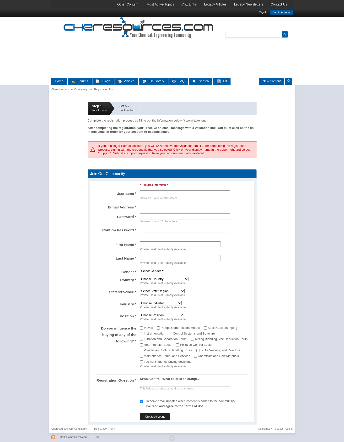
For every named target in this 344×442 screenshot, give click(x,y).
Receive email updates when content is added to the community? (191, 401)
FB (222, 81)
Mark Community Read (73, 437)
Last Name (126, 258)
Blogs (103, 81)
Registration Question (116, 380)
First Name (125, 245)
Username (126, 194)
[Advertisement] (138, 95)
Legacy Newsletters (248, 4)
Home (59, 81)
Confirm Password (119, 230)
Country (128, 280)
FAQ (178, 81)
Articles (126, 81)
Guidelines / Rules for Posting (275, 428)
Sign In (263, 12)
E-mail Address (122, 207)
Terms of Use (193, 406)
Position (128, 316)
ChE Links (189, 4)
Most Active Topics (160, 4)
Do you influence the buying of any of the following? (118, 334)
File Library (153, 81)
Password (126, 217)
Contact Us (279, 4)
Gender (128, 272)
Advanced (291, 34)
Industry (128, 304)
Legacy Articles (215, 4)
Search (201, 81)
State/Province (122, 292)
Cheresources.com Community (69, 428)
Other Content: (128, 4)
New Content (272, 81)
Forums (79, 81)
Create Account (281, 12)
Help (96, 437)
